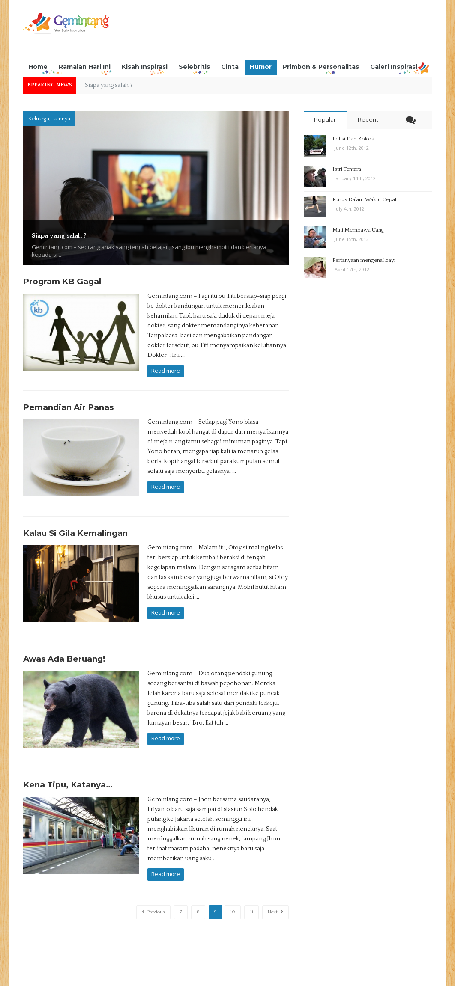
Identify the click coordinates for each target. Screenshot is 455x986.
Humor (261, 67)
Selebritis (194, 67)
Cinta (230, 67)
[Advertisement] (276, 32)
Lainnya (61, 119)
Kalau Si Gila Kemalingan (75, 526)
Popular (325, 119)
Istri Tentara (346, 169)
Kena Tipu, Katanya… (68, 768)
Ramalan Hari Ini (85, 67)
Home (38, 67)
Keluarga (38, 119)
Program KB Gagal (62, 281)
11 (251, 892)
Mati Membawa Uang (358, 230)
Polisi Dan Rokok (353, 139)
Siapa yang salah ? (69, 235)
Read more (165, 370)
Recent (368, 119)
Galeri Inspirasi (393, 67)
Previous (153, 892)
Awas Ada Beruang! (64, 647)
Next (275, 892)
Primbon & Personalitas (321, 67)
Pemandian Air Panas (68, 405)
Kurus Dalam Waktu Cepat (364, 199)
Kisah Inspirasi (145, 67)
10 (232, 892)
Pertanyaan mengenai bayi (363, 260)
